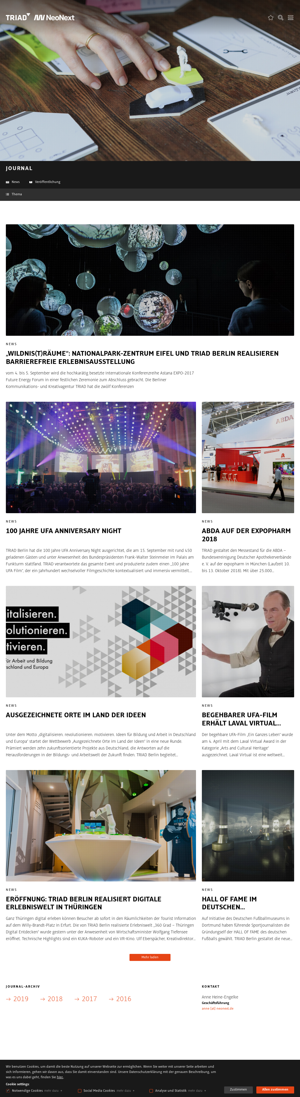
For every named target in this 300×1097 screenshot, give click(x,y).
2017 (89, 999)
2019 (20, 999)
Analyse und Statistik (171, 1091)
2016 (123, 999)
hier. (60, 1077)
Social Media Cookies (99, 1091)
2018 (55, 999)
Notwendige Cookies (27, 1091)
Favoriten (270, 17)
